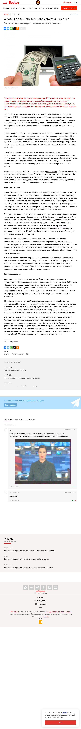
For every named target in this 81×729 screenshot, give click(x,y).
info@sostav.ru (40, 591)
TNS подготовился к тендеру (15, 370)
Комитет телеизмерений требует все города (21, 386)
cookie (64, 712)
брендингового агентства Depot (58, 612)
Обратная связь (40, 604)
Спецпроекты (18, 8)
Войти (6, 425)
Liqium (46, 616)
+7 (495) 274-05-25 (40, 593)
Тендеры (9, 538)
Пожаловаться (14, 486)
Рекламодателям (40, 601)
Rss (40, 607)
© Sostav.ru (15, 612)
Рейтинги (32, 8)
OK (60, 722)
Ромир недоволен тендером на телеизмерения (22, 378)
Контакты (40, 597)
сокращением (60, 225)
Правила (12, 425)
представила (51, 171)
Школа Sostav (69, 8)
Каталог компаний (48, 8)
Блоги (6, 8)
